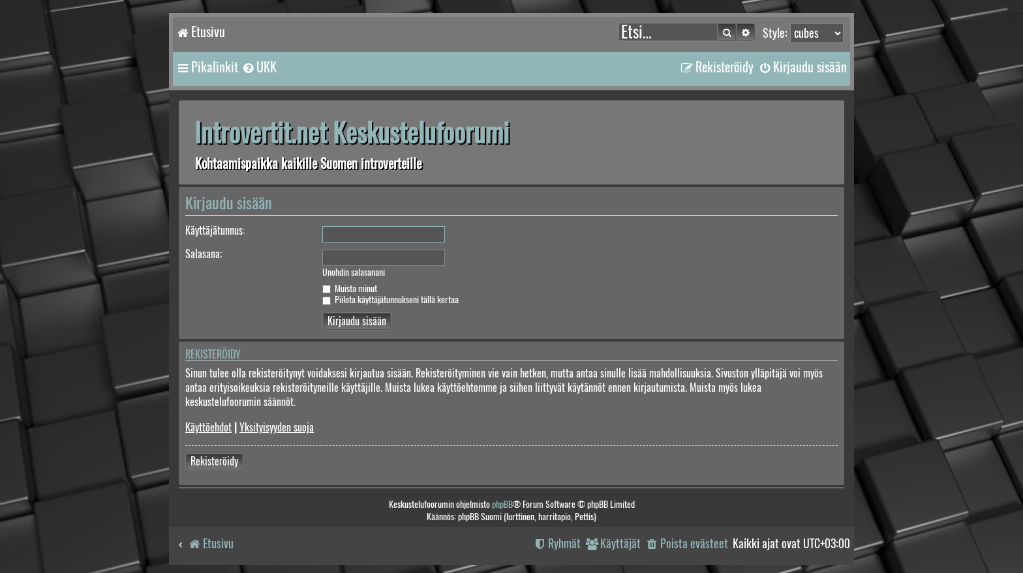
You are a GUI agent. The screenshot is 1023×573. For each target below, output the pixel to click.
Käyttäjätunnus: (215, 230)
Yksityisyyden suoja (276, 427)
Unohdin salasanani (353, 272)
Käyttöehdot (208, 427)
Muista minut (349, 288)
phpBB (502, 504)
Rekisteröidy (214, 461)
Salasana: (203, 254)
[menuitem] (259, 67)
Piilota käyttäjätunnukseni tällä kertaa (390, 299)
